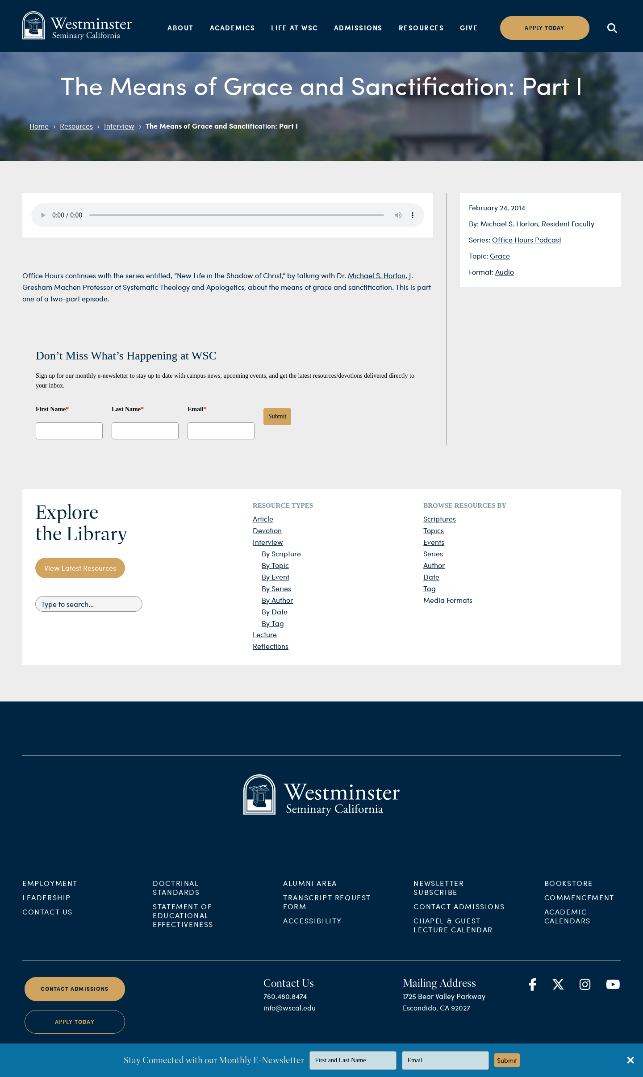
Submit (277, 416)
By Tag (273, 623)
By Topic (275, 565)
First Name (52, 409)
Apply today (544, 28)
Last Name (128, 409)
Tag (429, 588)
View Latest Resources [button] (80, 567)
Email (197, 409)
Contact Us (47, 936)
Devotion (267, 530)
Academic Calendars (567, 941)
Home (39, 125)
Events (433, 542)
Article (263, 518)
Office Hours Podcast (526, 239)
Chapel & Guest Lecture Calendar (453, 950)
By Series (276, 588)
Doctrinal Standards (176, 912)
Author (434, 565)
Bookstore (568, 908)
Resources (421, 28)
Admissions (358, 28)
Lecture (265, 634)
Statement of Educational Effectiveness (183, 940)
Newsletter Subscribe (438, 912)
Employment (50, 908)
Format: (482, 271)
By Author (277, 600)
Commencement (579, 922)
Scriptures (439, 518)
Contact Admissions (459, 931)
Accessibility (312, 945)
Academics (232, 28)
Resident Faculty (568, 223)
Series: (480, 239)
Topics (433, 530)
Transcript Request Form (327, 927)
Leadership (46, 922)
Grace (500, 255)
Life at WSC (294, 28)
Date (431, 576)
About (180, 28)
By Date (275, 611)
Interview (119, 125)
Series (433, 553)
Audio (504, 271)
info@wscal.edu (289, 1032)
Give (469, 28)
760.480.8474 (285, 1021)
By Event (275, 576)
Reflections (270, 646)
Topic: (479, 255)
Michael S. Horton (509, 223)
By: (474, 223)
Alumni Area (310, 908)
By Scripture (281, 553)
